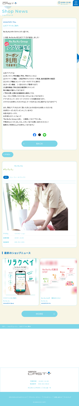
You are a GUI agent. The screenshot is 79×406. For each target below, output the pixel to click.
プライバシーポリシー (35, 397)
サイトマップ (67, 397)
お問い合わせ (58, 397)
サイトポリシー (47, 397)
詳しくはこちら (64, 4)
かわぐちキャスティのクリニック (18, 397)
